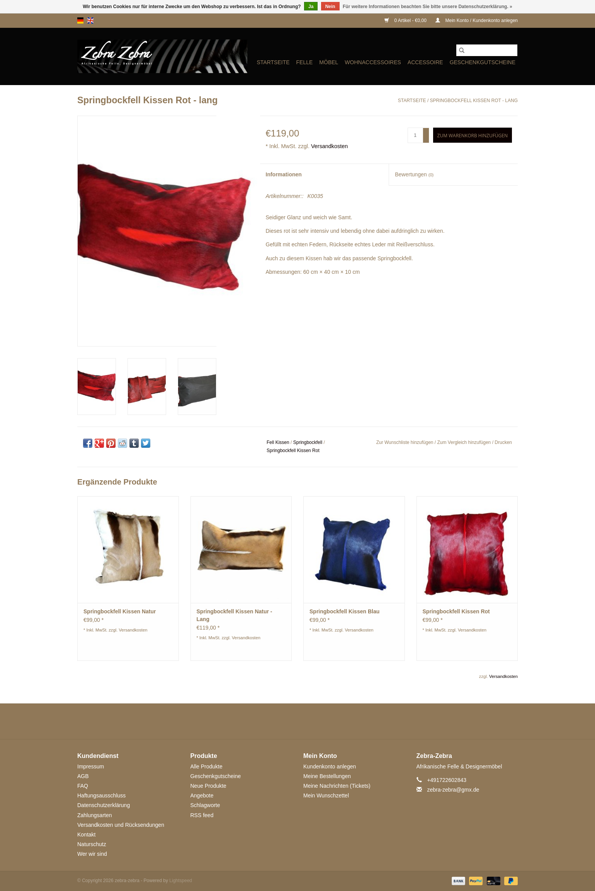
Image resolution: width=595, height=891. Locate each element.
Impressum (90, 766)
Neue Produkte (208, 786)
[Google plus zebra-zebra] (283, 721)
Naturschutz (91, 844)
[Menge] (415, 135)
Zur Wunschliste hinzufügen (405, 442)
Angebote (202, 795)
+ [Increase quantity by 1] (426, 132)
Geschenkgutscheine (482, 62)
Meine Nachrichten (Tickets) (337, 786)
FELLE (304, 62)
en (90, 20)
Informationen (284, 174)
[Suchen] (487, 50)
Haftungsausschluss (101, 795)
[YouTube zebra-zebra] (311, 721)
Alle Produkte (206, 766)
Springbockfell (307, 442)
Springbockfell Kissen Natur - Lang (234, 615)
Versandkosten (329, 146)
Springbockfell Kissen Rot (293, 450)
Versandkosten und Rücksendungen (120, 825)
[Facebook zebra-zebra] (256, 721)
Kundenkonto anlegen (329, 766)
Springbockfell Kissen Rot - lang (474, 100)
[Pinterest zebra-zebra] (297, 721)
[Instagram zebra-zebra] (339, 721)
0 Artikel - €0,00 (406, 20)
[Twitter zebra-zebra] (270, 721)
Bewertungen (414, 174)
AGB (83, 776)
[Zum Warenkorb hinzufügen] (472, 135)
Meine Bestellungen (327, 776)
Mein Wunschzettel (326, 795)
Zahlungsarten (94, 815)
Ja (310, 6)
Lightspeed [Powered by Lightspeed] (180, 880)
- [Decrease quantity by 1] (426, 139)
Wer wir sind (92, 854)
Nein (330, 6)
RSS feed (202, 815)
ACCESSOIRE (425, 62)
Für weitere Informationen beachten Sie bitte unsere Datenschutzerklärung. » (427, 6)
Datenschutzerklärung (103, 805)
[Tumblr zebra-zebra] (325, 721)
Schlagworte (205, 805)
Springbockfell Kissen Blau (344, 611)
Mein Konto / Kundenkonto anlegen (476, 20)
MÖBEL (328, 62)
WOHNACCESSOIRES (373, 62)
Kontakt (86, 834)
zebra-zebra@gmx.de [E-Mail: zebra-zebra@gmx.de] (453, 790)
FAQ (82, 786)
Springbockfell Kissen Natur (119, 611)
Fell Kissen (278, 442)
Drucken (503, 442)
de (80, 20)
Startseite (273, 62)
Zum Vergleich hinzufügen (464, 442)
